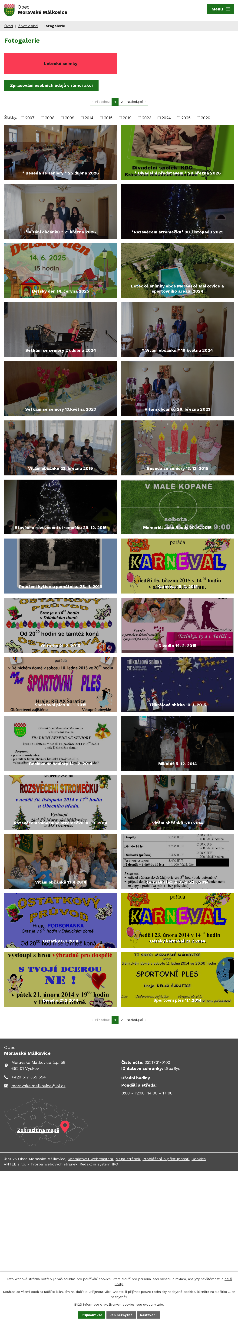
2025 (186, 119)
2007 (30, 119)
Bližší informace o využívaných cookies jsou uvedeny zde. (119, 1304)
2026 (205, 119)
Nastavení (148, 1315)
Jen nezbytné (121, 1315)
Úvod (8, 28)
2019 (127, 119)
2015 (108, 119)
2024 (166, 119)
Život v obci (28, 28)
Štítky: (10, 118)
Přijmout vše (91, 1315)
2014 (89, 119)
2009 (69, 119)
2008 (49, 119)
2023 (146, 119)
